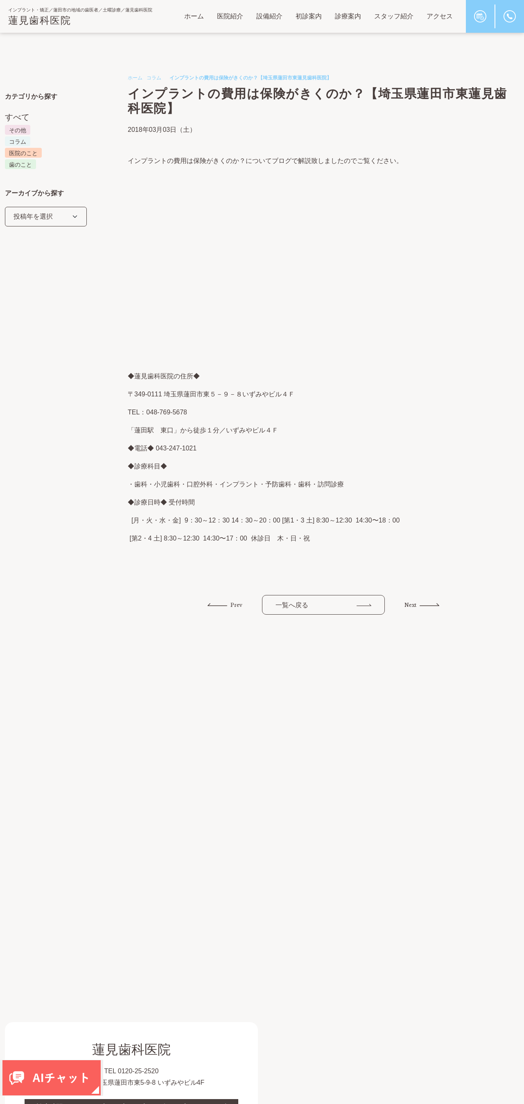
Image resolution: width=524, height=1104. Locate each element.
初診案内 (309, 16)
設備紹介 (269, 16)
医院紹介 (230, 16)
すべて (17, 117)
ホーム (194, 16)
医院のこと (23, 153)
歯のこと (20, 164)
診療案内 (348, 16)
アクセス (440, 16)
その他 (17, 130)
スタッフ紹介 (393, 16)
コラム (154, 78)
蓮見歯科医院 (39, 20)
